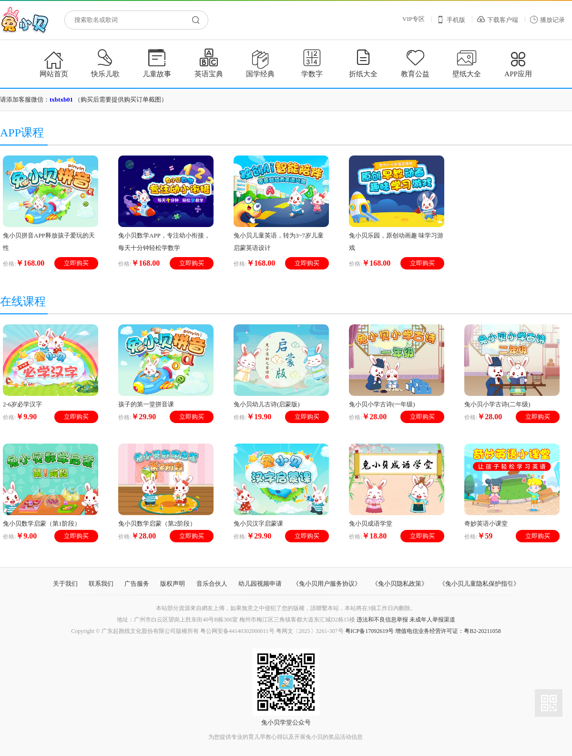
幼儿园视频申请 (260, 583)
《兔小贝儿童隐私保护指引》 (479, 583)
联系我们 (101, 583)
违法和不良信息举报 (382, 619)
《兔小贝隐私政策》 (400, 583)
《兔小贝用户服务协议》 (327, 583)
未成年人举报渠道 (432, 619)
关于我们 (65, 583)
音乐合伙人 (211, 583)
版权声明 (172, 583)
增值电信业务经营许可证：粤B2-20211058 (448, 631)
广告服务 (136, 583)
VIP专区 (413, 18)
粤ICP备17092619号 (369, 631)
